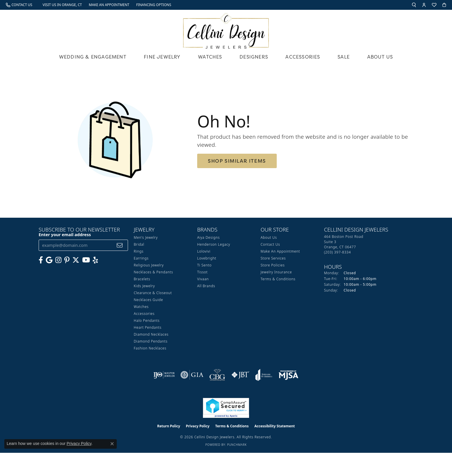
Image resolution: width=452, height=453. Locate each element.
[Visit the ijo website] (164, 375)
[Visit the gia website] (192, 375)
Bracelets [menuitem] (142, 279)
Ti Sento (204, 265)
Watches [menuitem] (141, 306)
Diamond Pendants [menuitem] (150, 341)
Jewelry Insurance (276, 272)
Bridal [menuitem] (139, 244)
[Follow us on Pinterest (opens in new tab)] (66, 260)
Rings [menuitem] (139, 251)
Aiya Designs (208, 237)
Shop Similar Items (237, 160)
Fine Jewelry (162, 57)
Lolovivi (203, 251)
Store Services (273, 258)
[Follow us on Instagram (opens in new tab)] (58, 260)
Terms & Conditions (278, 279)
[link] (19, 5)
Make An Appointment (280, 251)
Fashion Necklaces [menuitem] (150, 348)
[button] (414, 5)
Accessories (302, 57)
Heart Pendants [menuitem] (147, 327)
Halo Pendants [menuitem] (147, 320)
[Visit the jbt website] (240, 375)
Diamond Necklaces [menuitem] (151, 334)
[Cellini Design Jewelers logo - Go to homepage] (226, 29)
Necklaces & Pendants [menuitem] (153, 272)
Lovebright (206, 258)
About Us (380, 57)
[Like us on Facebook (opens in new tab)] (41, 260)
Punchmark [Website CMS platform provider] (237, 445)
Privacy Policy (198, 426)
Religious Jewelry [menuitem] (149, 265)
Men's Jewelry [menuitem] (146, 237)
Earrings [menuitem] (141, 258)
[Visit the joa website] (263, 375)
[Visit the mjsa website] (288, 375)
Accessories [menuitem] (144, 313)
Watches (210, 57)
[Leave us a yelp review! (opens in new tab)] (95, 260)
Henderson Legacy (213, 244)
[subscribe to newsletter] (120, 245)
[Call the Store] (337, 252)
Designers (254, 57)
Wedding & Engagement (93, 57)
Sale (344, 57)
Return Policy (168, 426)
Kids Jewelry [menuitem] (144, 285)
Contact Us (270, 244)
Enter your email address (65, 234)
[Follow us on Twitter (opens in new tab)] (75, 260)
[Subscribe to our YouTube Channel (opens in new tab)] (86, 260)
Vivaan (203, 279)
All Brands (206, 285)
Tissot (202, 272)
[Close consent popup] (112, 444)
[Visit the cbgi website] (217, 375)
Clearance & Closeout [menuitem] (153, 292)
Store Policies (273, 265)
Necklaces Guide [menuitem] (148, 299)
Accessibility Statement (274, 426)
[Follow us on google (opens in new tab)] (49, 260)
